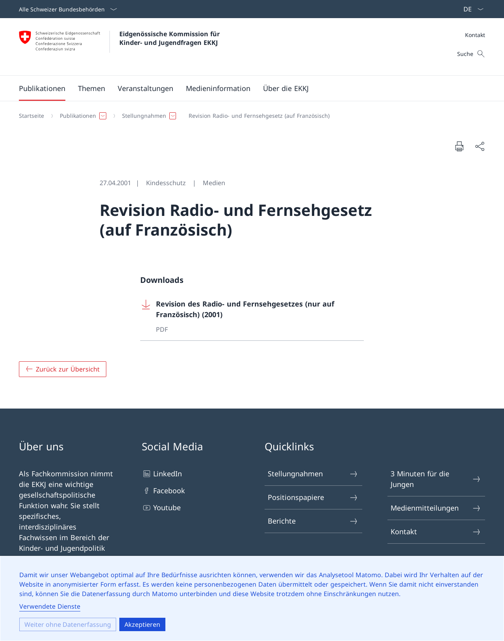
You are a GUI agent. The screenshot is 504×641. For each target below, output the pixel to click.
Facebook (163, 491)
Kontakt (475, 35)
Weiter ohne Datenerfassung (67, 624)
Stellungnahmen (313, 474)
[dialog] (252, 598)
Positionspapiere (313, 497)
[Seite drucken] (459, 146)
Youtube (161, 508)
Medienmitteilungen (436, 508)
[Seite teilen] (479, 146)
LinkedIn (162, 474)
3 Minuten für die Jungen (436, 479)
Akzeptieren (142, 624)
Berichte (313, 521)
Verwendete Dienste (49, 606)
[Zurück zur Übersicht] (62, 369)
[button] (42, 88)
